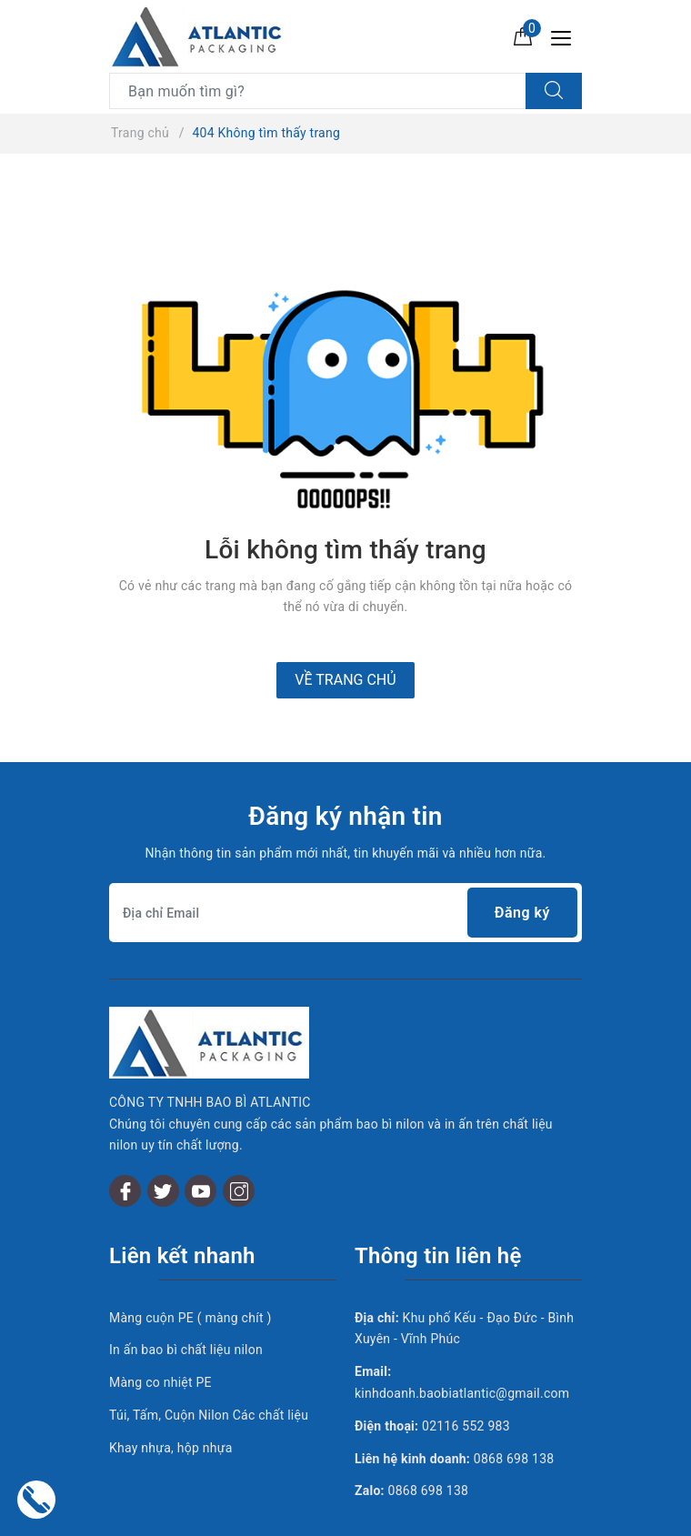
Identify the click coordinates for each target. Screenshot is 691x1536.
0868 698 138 (514, 1408)
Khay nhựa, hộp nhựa (171, 1397)
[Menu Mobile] (566, 35)
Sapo (499, 1516)
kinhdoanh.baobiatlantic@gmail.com (462, 1343)
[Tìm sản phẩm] (317, 91)
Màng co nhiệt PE (160, 1332)
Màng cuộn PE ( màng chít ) (190, 1267)
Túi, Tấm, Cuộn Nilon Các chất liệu (208, 1365)
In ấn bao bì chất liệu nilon (186, 1300)
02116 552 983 (466, 1376)
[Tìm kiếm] (554, 91)
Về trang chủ (345, 679)
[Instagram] (239, 1141)
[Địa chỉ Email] (345, 912)
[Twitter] (163, 1141)
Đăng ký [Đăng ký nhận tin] (522, 912)
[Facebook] (125, 1141)
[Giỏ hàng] (523, 35)
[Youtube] (200, 1141)
